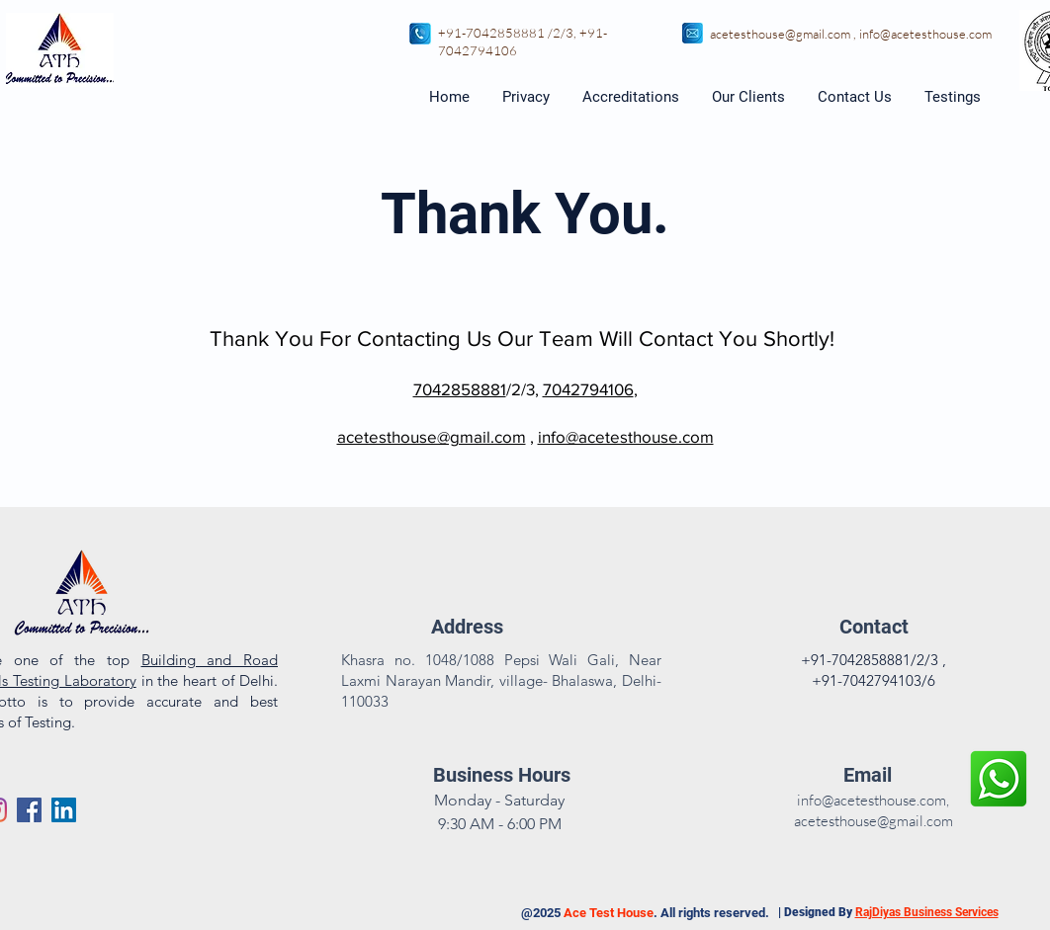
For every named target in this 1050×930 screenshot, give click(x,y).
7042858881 (459, 389)
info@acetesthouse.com (925, 34)
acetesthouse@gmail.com (780, 34)
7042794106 (477, 50)
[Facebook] (29, 810)
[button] (954, 97)
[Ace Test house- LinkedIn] (63, 810)
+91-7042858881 (491, 33)
